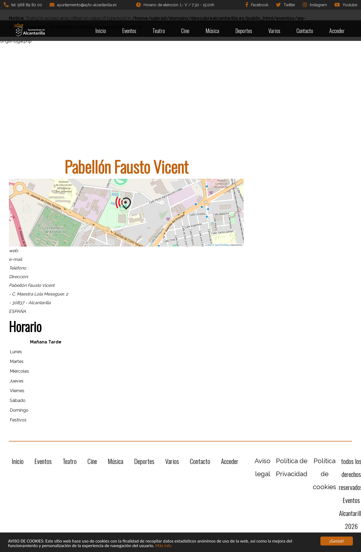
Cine (185, 31)
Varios (274, 31)
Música (212, 31)
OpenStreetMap (221, 245)
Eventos (129, 31)
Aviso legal (263, 467)
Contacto (305, 31)
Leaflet (208, 245)
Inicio (100, 31)
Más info (163, 545)
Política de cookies (324, 474)
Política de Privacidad (291, 467)
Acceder (337, 31)
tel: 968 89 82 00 (23, 4)
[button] (126, 203)
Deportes (243, 31)
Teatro (158, 31)
